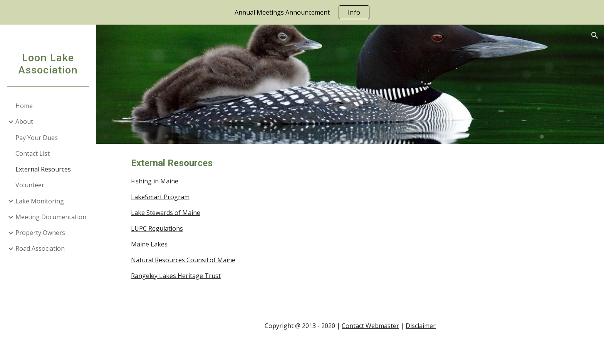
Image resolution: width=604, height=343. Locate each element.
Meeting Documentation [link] (50, 217)
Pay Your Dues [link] (36, 137)
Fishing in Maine (154, 181)
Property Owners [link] (40, 232)
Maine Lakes (149, 244)
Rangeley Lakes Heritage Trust (176, 275)
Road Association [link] (40, 248)
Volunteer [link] (29, 185)
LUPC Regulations (157, 228)
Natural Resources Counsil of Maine (183, 260)
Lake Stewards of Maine (165, 212)
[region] (302, 12)
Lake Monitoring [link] (39, 201)
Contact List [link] (32, 153)
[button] (595, 35)
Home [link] (24, 106)
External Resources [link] (43, 169)
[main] (312, 226)
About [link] (24, 121)
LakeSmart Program (160, 197)
